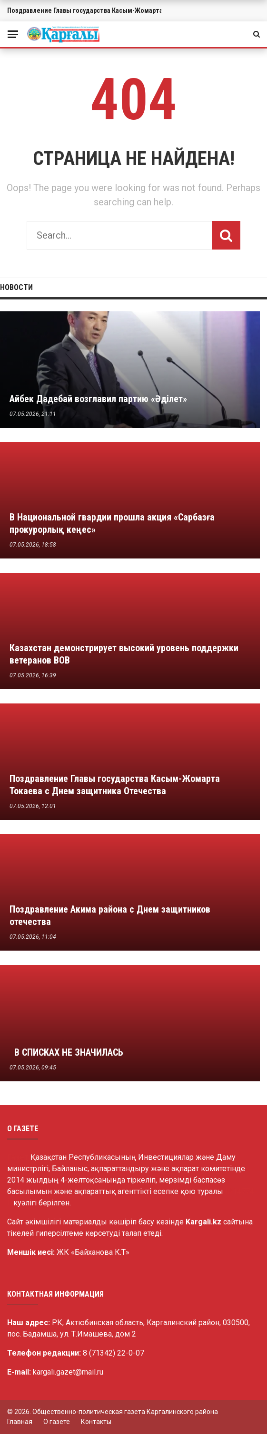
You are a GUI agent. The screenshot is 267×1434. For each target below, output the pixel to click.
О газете (56, 1421)
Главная (19, 1421)
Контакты (96, 1421)
